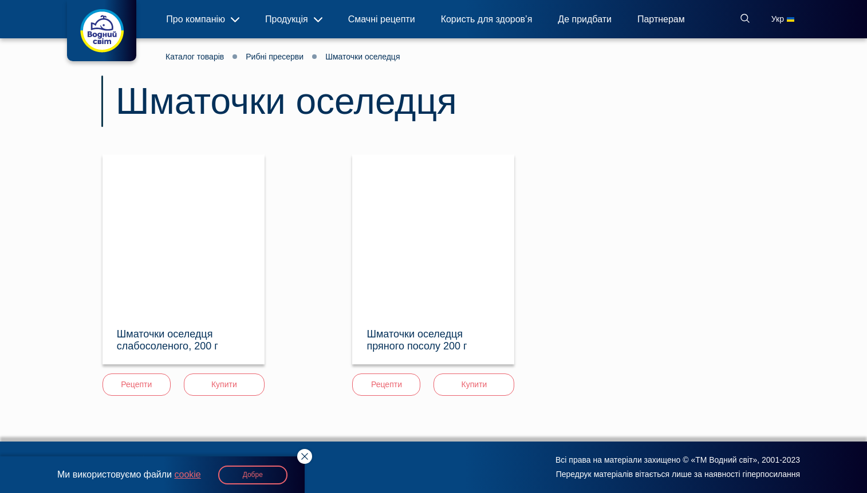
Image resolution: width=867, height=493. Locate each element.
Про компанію (202, 19)
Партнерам (661, 20)
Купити (224, 384)
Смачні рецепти (381, 20)
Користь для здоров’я (487, 20)
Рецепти (136, 384)
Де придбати (585, 20)
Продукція (293, 19)
